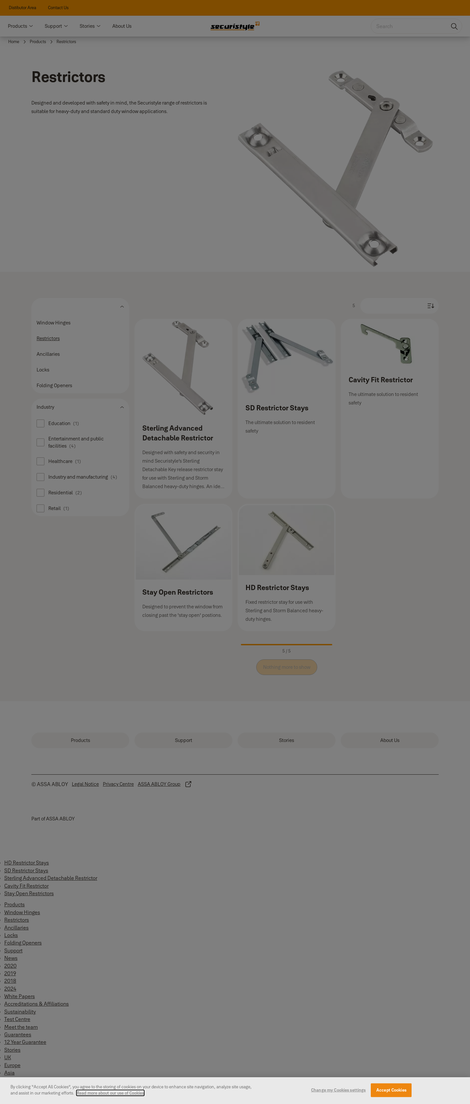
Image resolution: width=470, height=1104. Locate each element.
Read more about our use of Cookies (110, 1095)
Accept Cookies (391, 1092)
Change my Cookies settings (338, 1092)
